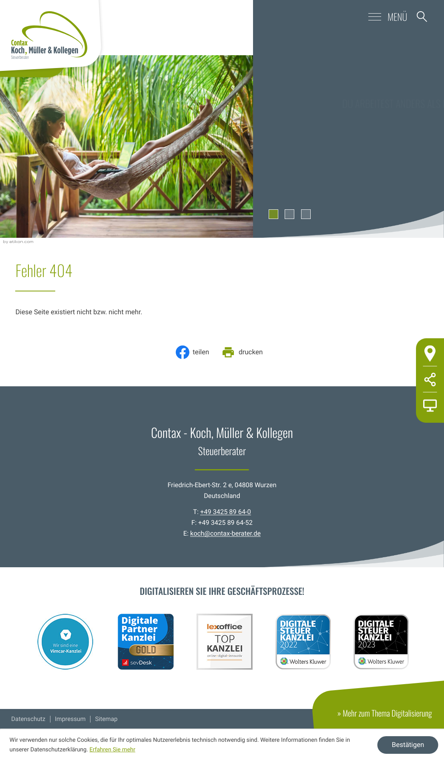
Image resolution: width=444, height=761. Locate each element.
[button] (355, 17)
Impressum (70, 719)
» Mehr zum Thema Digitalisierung (391, 718)
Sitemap (106, 719)
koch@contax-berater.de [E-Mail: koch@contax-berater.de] (225, 533)
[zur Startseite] (49, 35)
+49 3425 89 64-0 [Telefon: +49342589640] (225, 512)
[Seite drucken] (245, 352)
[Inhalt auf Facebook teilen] (195, 352)
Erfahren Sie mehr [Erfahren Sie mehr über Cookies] (112, 749)
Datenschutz (28, 719)
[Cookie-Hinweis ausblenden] (408, 745)
